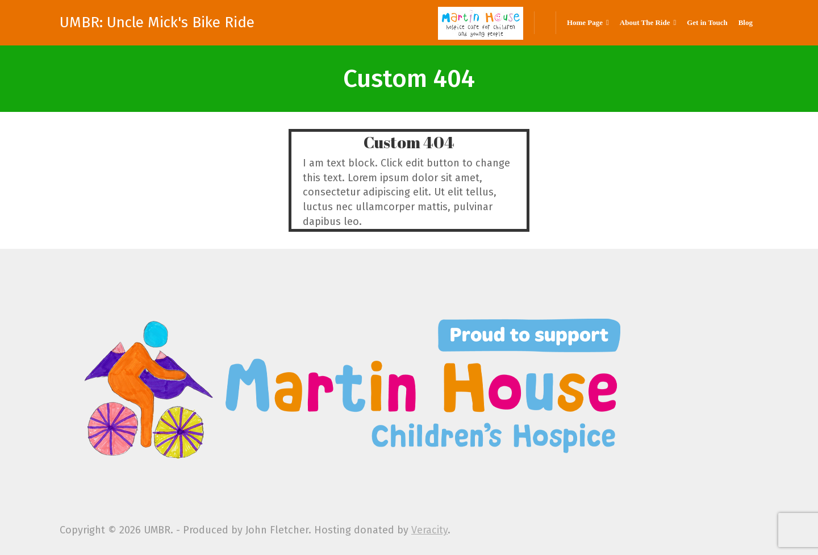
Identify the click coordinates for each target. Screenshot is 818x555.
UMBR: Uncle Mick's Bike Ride (157, 22)
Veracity (429, 530)
